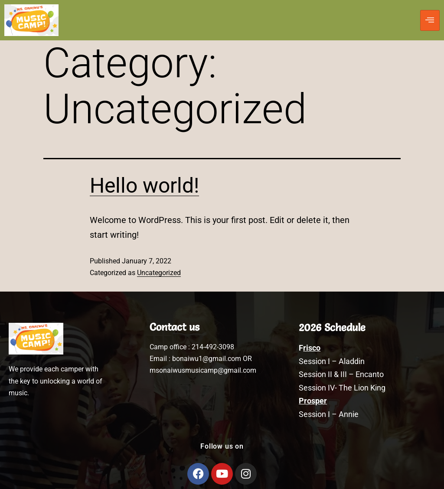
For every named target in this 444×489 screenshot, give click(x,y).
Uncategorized (159, 273)
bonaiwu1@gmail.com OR (212, 358)
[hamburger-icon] (430, 20)
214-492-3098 (213, 347)
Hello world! (144, 185)
